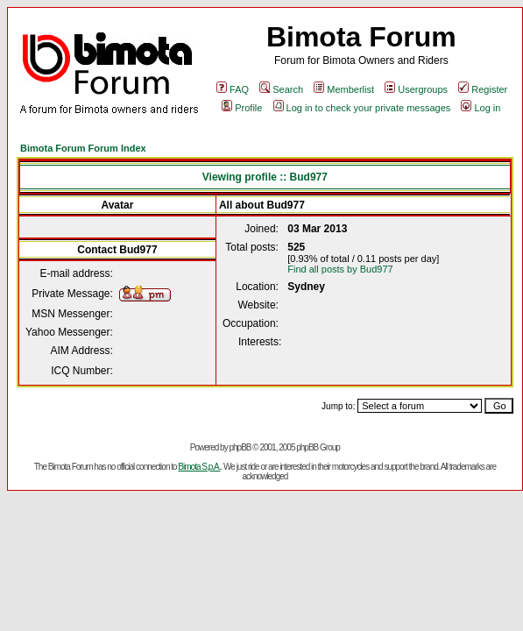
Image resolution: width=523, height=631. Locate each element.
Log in (480, 108)
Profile (242, 108)
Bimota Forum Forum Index (83, 148)
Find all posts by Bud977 (339, 269)
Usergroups (416, 89)
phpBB (240, 447)
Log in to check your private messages (362, 108)
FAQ (232, 89)
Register (482, 89)
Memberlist (344, 89)
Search (281, 89)
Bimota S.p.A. (199, 466)
